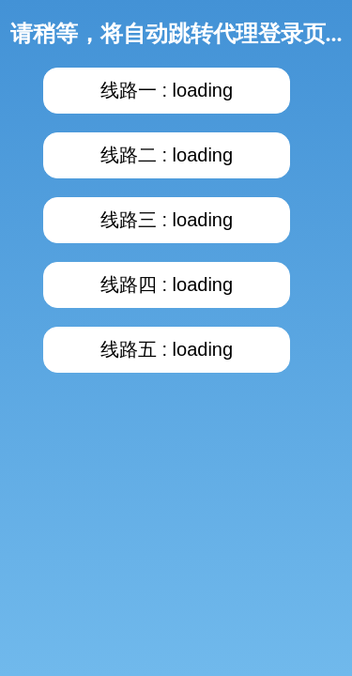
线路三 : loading (166, 219)
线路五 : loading (166, 349)
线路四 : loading (166, 284)
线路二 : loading (166, 155)
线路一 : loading (166, 90)
